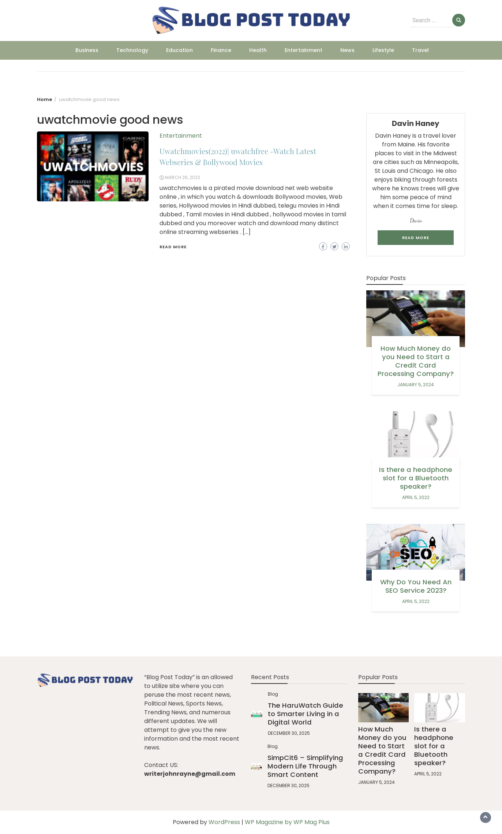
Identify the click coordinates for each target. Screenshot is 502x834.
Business (86, 50)
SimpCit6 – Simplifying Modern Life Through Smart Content (305, 766)
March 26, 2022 (182, 177)
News (347, 50)
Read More (173, 247)
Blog (273, 694)
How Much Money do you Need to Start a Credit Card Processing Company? (416, 361)
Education (179, 50)
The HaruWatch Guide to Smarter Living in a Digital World (305, 714)
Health (258, 50)
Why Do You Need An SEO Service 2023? (416, 586)
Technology (132, 50)
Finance (221, 50)
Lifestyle (383, 50)
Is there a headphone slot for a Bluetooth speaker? (415, 478)
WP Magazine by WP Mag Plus (287, 822)
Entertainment (303, 50)
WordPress (224, 822)
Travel (420, 50)
